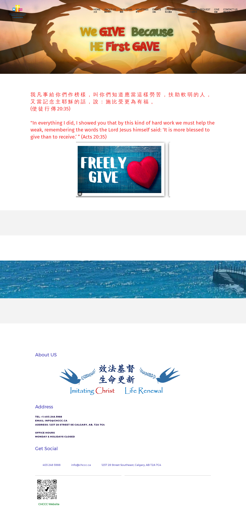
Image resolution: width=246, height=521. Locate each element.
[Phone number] (49, 465)
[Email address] (79, 465)
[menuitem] (97, 10)
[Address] (129, 465)
